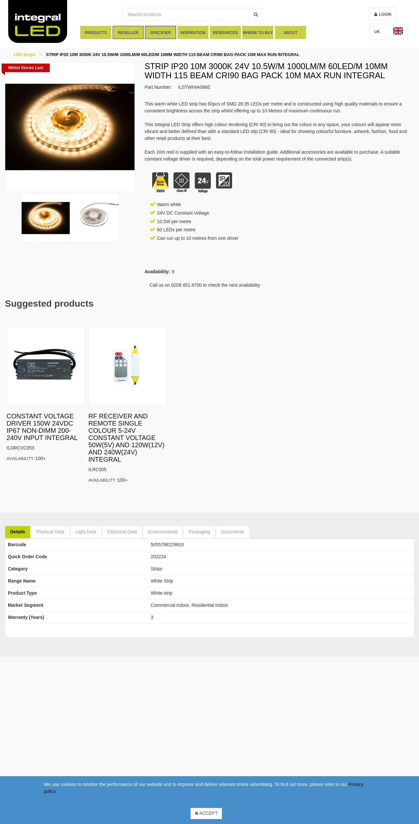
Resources (225, 32)
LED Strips (24, 54)
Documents (233, 531)
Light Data (86, 531)
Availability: (21, 458)
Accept (206, 813)
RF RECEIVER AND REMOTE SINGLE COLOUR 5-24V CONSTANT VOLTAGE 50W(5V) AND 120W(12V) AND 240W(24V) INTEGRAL (126, 437)
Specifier (160, 32)
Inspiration (192, 32)
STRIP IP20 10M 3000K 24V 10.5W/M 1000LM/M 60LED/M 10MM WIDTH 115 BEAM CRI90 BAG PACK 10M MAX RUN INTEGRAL (173, 54)
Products (95, 32)
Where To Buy (258, 32)
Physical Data (50, 531)
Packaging (199, 531)
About (290, 32)
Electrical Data (122, 531)
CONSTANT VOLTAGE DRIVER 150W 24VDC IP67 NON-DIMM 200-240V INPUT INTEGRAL (42, 426)
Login (385, 14)
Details (17, 531)
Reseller (128, 32)
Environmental (163, 531)
